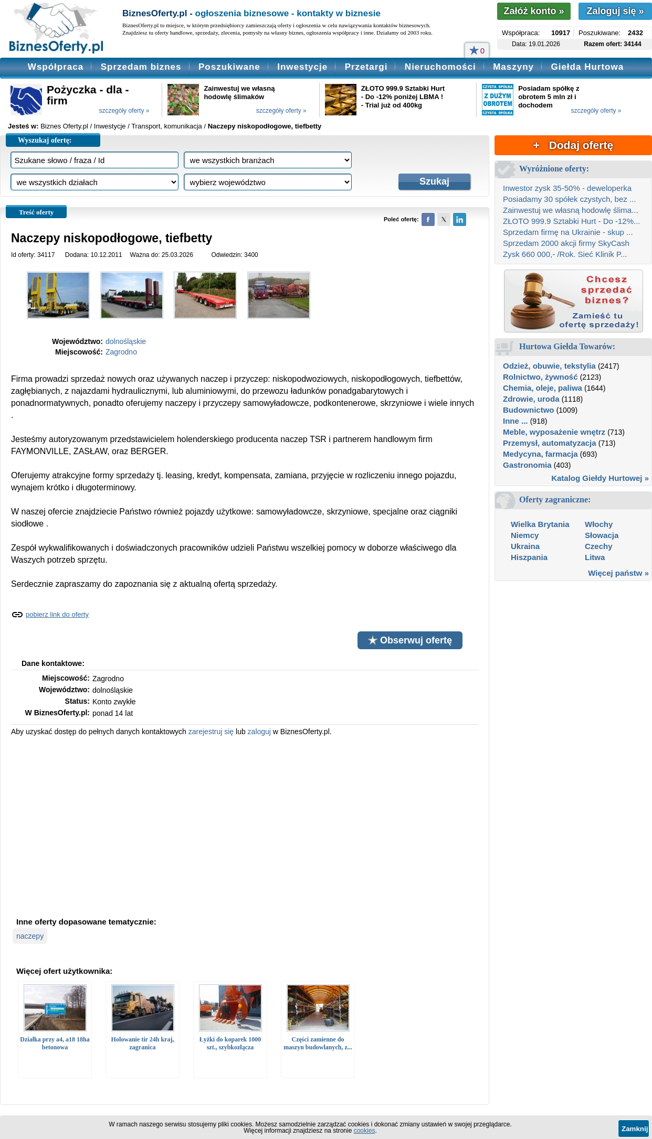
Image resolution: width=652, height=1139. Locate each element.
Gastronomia (527, 464)
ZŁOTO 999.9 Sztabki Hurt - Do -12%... (571, 221)
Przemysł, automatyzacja (549, 442)
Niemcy (525, 535)
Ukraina (525, 546)
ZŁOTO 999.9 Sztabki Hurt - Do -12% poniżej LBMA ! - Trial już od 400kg (403, 96)
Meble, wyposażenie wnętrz (554, 431)
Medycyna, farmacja (540, 453)
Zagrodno (121, 352)
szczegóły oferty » (124, 110)
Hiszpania (529, 557)
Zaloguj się (615, 11)
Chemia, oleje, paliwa (542, 387)
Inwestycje (302, 67)
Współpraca (55, 67)
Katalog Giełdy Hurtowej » (600, 478)
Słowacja (601, 535)
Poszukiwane (229, 67)
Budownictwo (528, 409)
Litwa (595, 557)
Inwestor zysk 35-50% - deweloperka (567, 188)
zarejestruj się (211, 731)
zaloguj (259, 731)
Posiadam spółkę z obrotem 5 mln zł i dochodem (548, 96)
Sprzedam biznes (141, 67)
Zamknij (635, 1129)
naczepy (30, 936)
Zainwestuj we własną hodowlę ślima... (570, 210)
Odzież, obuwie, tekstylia (549, 365)
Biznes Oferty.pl (64, 126)
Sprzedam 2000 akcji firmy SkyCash (566, 243)
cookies (364, 1130)
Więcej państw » (618, 572)
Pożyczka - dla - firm (88, 94)
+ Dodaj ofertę (573, 145)
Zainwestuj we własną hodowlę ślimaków (239, 92)
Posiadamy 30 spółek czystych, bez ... (569, 199)
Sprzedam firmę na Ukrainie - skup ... (568, 232)
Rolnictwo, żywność (540, 376)
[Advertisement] (244, 825)
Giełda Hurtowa (587, 67)
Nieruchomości (440, 67)
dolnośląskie (126, 341)
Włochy (599, 524)
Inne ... (515, 420)
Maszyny (513, 67)
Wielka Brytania (540, 524)
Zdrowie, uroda (531, 398)
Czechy (599, 546)
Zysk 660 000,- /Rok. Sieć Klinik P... (565, 254)
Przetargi (366, 67)
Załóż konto (533, 11)
